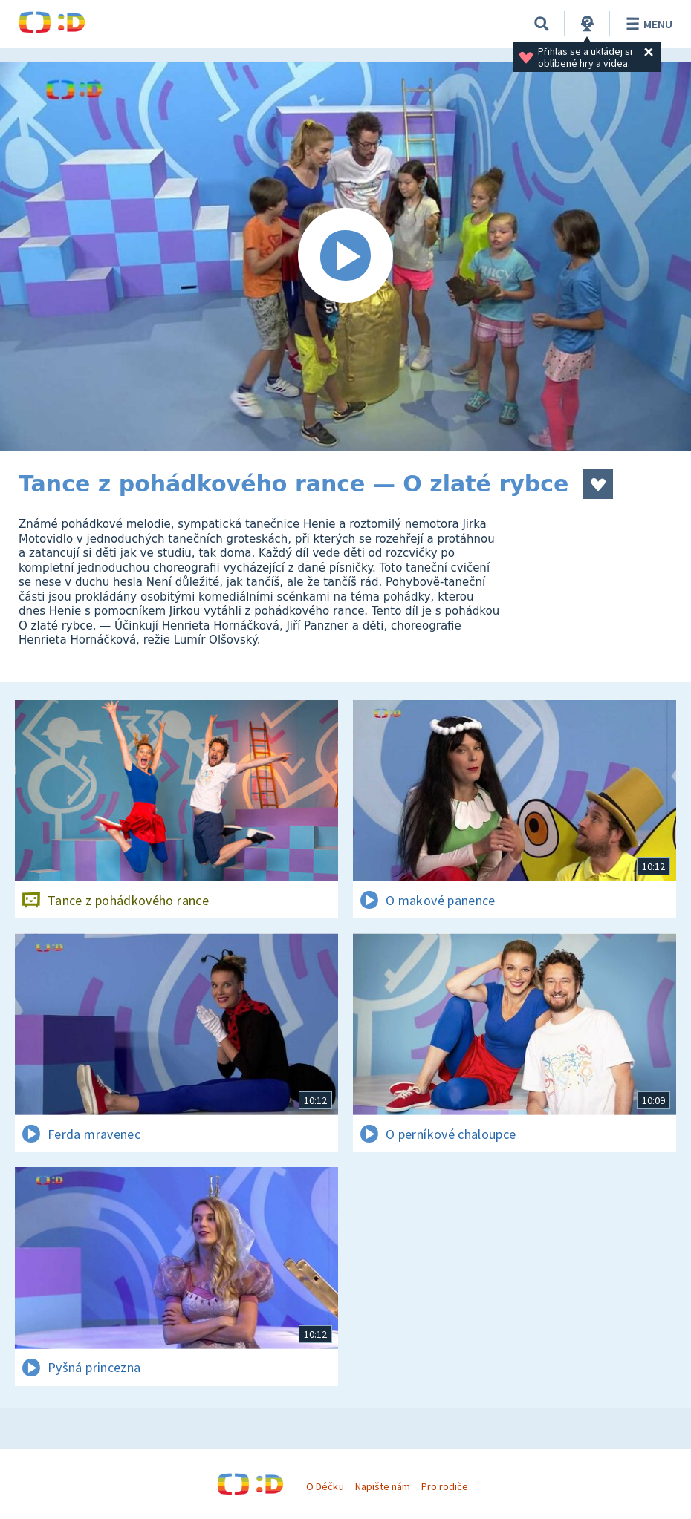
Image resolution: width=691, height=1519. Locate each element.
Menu (646, 24)
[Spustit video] (345, 256)
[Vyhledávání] (541, 24)
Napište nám (382, 1486)
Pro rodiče (444, 1486)
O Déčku (324, 1486)
